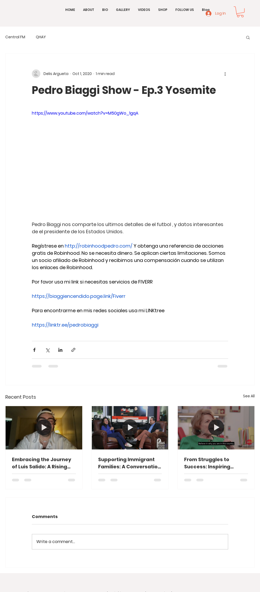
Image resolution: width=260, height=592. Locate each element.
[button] (240, 11)
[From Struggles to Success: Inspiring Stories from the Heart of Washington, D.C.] (216, 427)
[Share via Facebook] (34, 349)
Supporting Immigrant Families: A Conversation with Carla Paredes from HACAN (129, 463)
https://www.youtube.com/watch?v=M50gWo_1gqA (85, 113)
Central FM (15, 37)
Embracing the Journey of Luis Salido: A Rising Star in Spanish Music (41, 463)
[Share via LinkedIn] (60, 349)
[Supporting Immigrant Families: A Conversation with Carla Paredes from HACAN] (130, 427)
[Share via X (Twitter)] (47, 349)
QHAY (41, 37)
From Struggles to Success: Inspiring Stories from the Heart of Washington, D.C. (215, 463)
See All (249, 396)
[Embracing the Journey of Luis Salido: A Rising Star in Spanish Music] (44, 427)
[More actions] (225, 73)
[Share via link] (73, 349)
